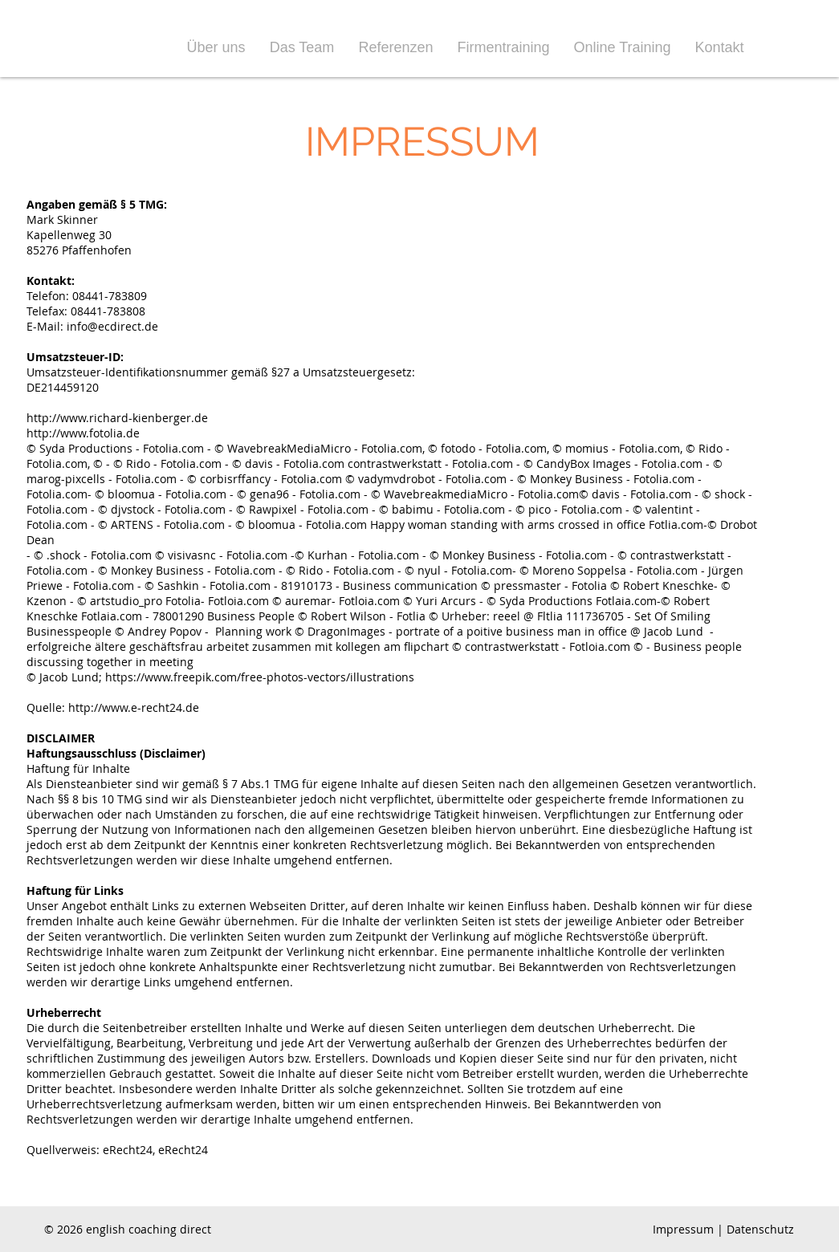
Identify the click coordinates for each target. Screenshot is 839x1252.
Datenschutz (760, 1229)
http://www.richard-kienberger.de (117, 417)
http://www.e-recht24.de (133, 707)
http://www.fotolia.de (83, 433)
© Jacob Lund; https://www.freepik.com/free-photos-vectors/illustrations (220, 677)
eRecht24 (128, 1149)
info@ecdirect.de (112, 326)
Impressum (683, 1229)
